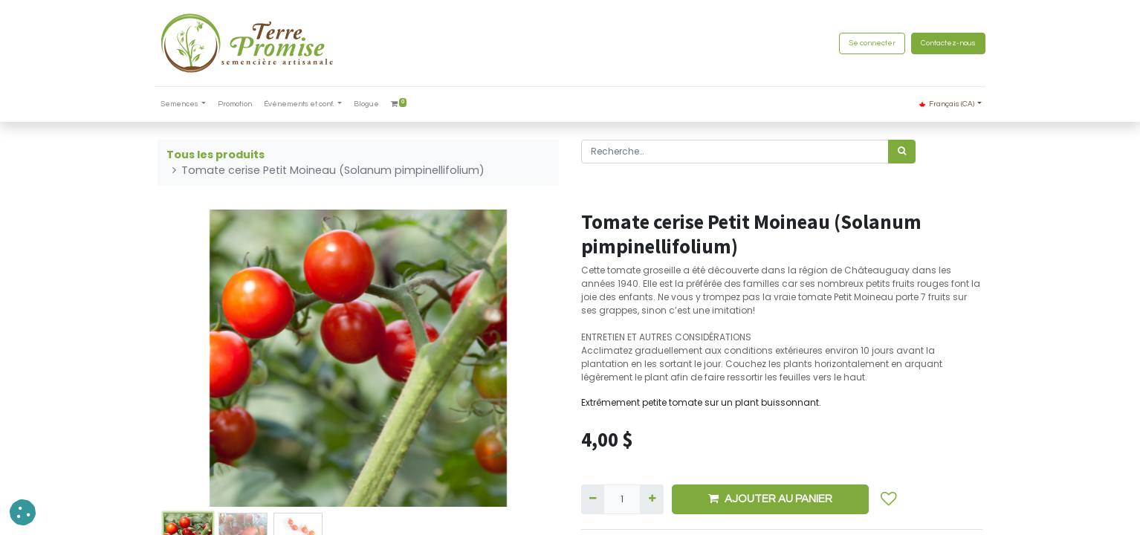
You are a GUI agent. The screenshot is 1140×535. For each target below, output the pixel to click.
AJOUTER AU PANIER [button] (770, 499)
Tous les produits (215, 154)
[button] (888, 499)
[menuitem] (239, 104)
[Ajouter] (651, 499)
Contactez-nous (945, 43)
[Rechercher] (902, 151)
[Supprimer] (592, 499)
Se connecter (869, 43)
